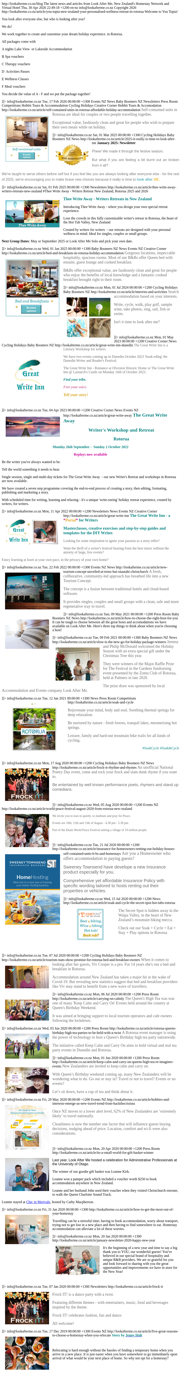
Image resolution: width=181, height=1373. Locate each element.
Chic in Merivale (38, 1202)
